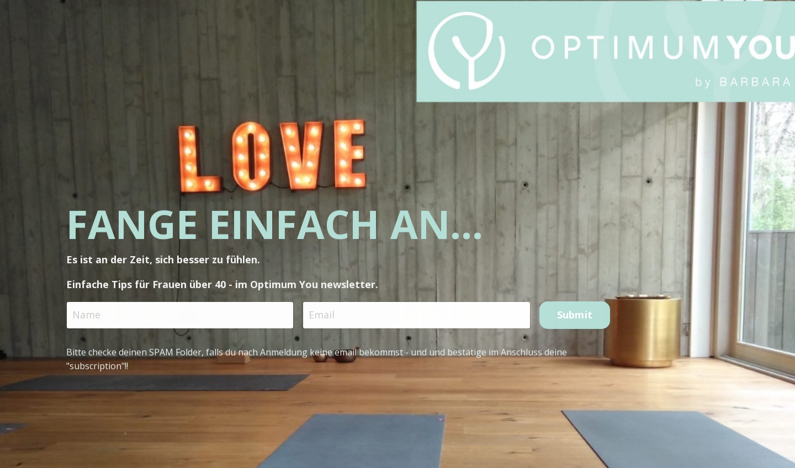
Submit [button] (575, 316)
